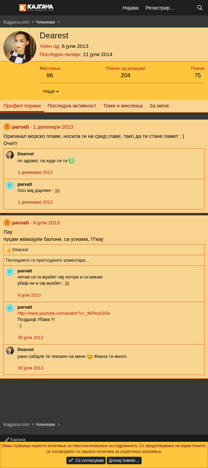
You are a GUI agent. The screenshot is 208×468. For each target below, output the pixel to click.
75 (198, 75)
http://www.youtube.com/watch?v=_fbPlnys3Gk (63, 313)
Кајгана (15, 439)
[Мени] (9, 8)
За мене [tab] (159, 105)
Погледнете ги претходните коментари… (48, 260)
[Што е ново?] (186, 7)
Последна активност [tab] (72, 105)
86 (50, 75)
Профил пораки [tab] (22, 105)
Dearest (25, 153)
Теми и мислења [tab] (123, 105)
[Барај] (200, 7)
